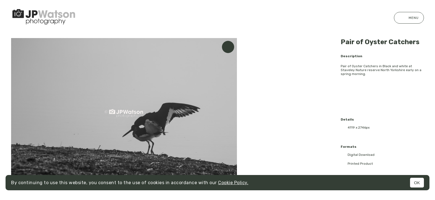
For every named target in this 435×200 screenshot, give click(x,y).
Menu (409, 17)
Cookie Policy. (233, 182)
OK (417, 182)
